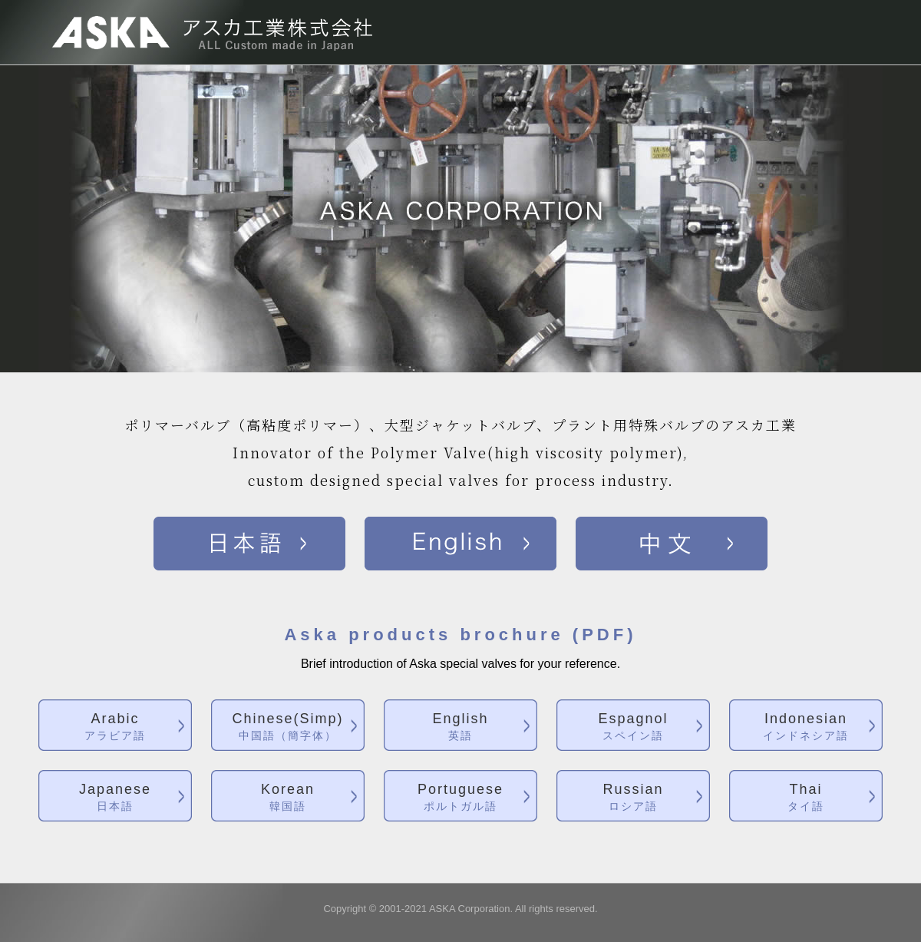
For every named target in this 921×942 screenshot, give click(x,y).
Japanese (115, 798)
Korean (288, 798)
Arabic (115, 727)
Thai (806, 798)
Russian (633, 798)
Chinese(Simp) (288, 727)
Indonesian (806, 727)
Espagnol (633, 727)
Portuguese (460, 798)
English (460, 727)
